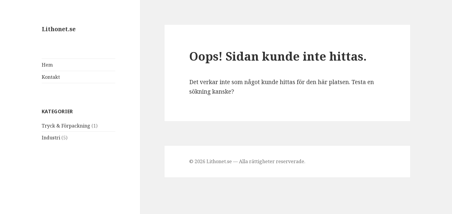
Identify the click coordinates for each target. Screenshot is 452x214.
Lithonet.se (59, 29)
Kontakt (51, 77)
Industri (51, 137)
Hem (47, 65)
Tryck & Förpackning (66, 125)
